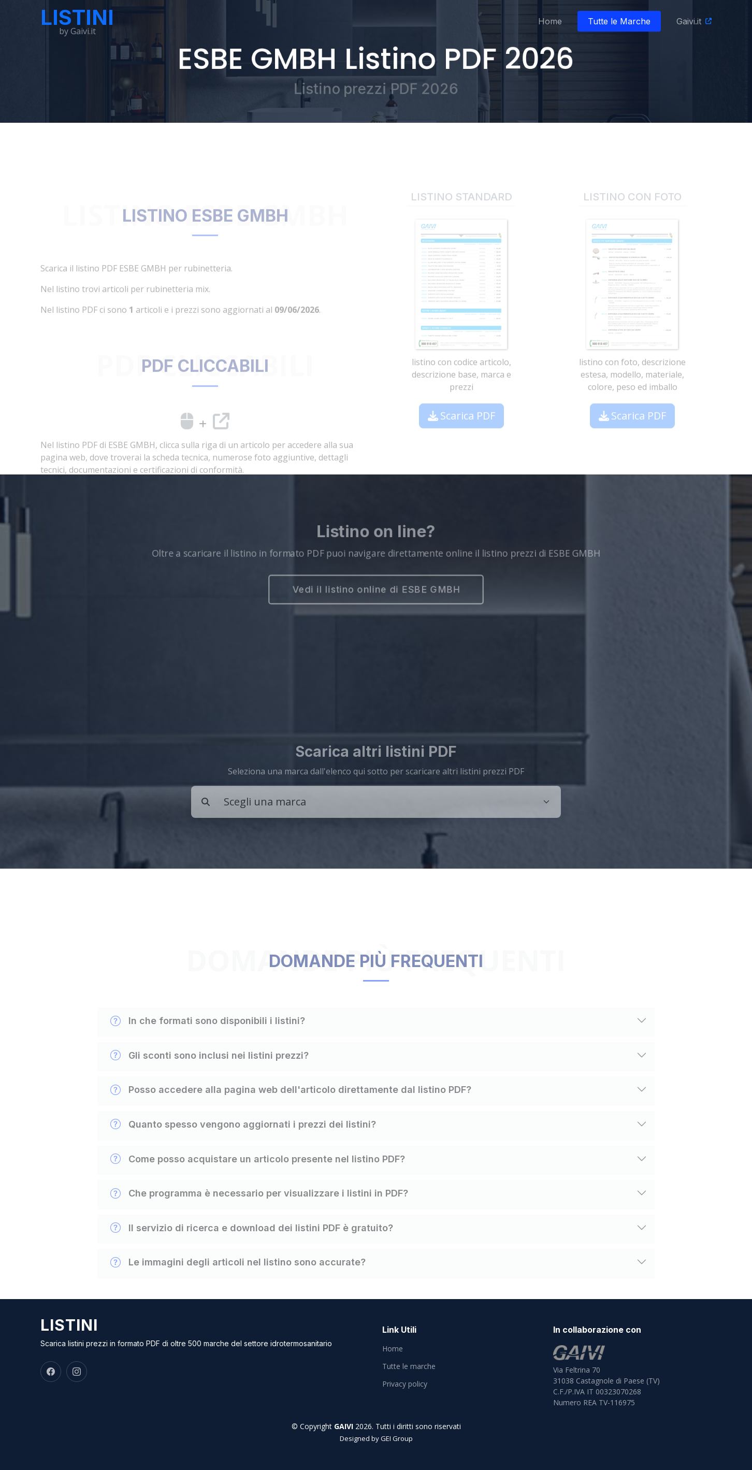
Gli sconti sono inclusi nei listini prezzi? (209, 1076)
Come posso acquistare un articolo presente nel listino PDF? (257, 1179)
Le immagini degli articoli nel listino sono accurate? (238, 1282)
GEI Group (397, 1438)
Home (550, 21)
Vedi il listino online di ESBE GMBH (376, 591)
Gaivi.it (688, 21)
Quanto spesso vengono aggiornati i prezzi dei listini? (243, 1144)
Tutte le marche (409, 1366)
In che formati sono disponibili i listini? (207, 1041)
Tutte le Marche (619, 21)
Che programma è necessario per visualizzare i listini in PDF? (259, 1213)
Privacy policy (404, 1384)
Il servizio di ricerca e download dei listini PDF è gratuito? (251, 1248)
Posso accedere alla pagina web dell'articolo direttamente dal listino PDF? (290, 1110)
